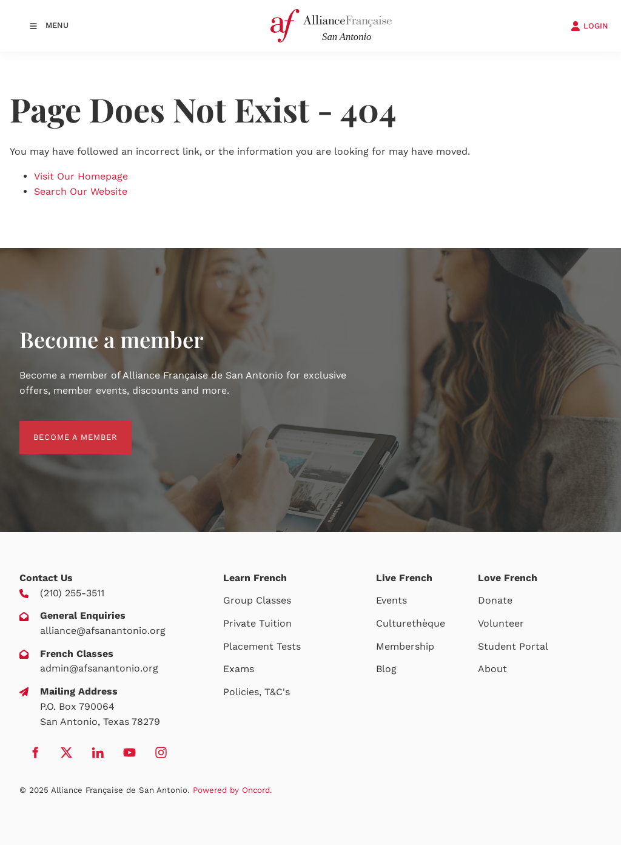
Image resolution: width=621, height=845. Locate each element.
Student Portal (513, 646)
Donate (495, 600)
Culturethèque (410, 623)
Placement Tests (262, 646)
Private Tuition (257, 623)
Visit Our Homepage (81, 176)
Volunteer (501, 623)
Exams (238, 669)
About (492, 669)
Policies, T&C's (256, 692)
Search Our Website (80, 191)
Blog (386, 669)
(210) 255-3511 (72, 593)
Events (391, 600)
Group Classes (257, 600)
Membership (405, 646)
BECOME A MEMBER (61, 428)
